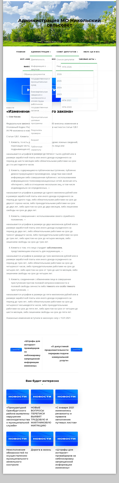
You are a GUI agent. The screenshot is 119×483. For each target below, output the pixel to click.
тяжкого (50, 286)
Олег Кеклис (15, 116)
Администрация (40, 52)
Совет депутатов (66, 52)
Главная (20, 52)
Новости (10, 108)
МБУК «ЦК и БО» (92, 52)
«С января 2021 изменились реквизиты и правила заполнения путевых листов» (66, 415)
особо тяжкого (67, 286)
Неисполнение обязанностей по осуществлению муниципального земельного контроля (17, 457)
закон (25, 123)
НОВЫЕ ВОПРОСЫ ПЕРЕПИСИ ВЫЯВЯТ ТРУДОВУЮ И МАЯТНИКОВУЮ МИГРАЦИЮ (41, 416)
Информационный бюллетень (74, 66)
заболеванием (54, 247)
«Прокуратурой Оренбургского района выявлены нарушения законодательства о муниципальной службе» (18, 416)
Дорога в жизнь (41, 449)
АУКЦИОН (51, 59)
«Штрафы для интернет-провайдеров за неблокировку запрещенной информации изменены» (65, 458)
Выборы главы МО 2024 (36, 66)
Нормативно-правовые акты (78, 59)
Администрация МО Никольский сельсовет (59, 23)
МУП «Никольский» (30, 59)
